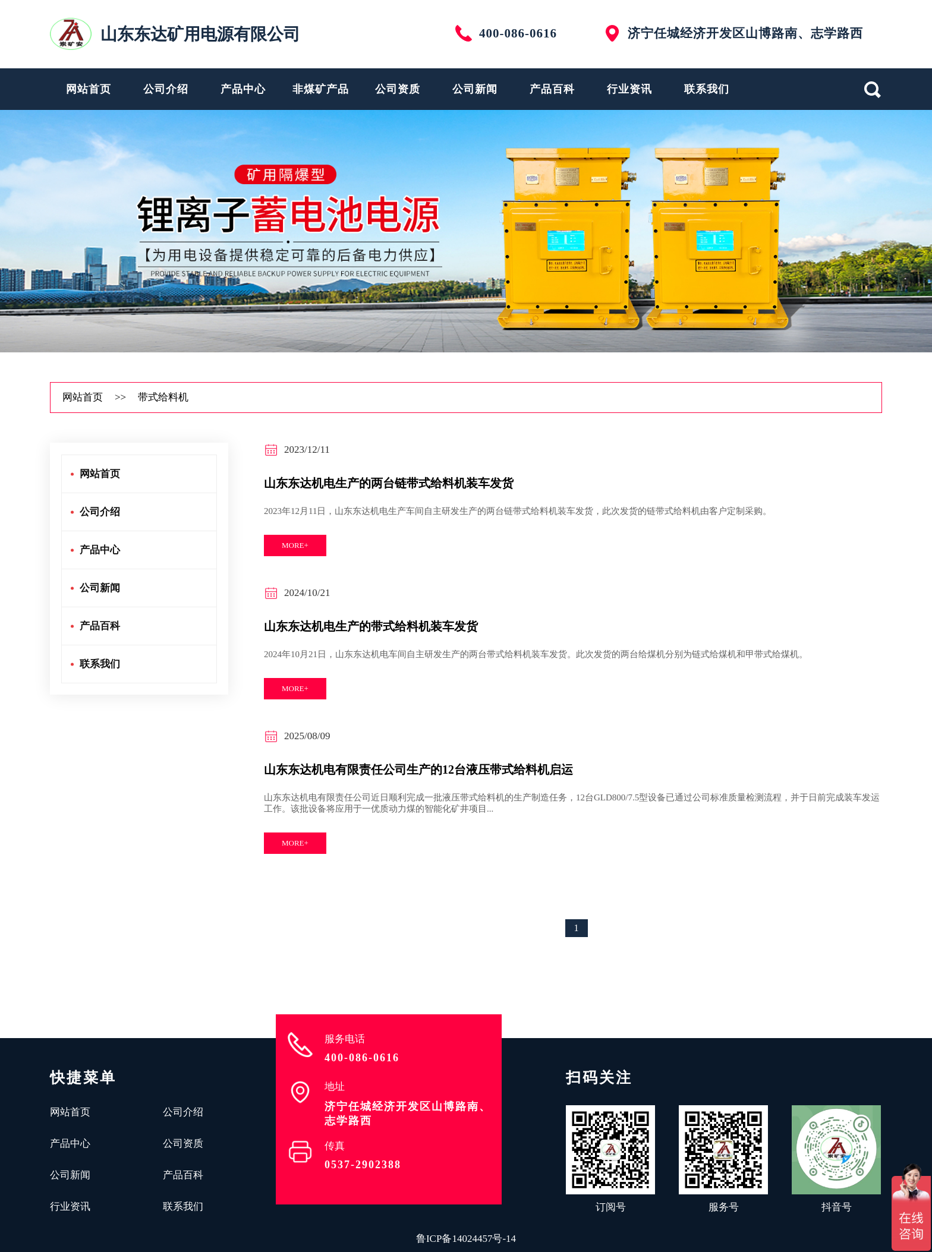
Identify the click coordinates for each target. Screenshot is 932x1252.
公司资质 (397, 89)
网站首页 (88, 89)
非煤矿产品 (320, 89)
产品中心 (243, 89)
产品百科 (552, 89)
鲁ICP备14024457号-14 (466, 1238)
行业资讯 (629, 89)
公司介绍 (165, 89)
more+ (295, 545)
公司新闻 (475, 89)
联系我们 (706, 89)
